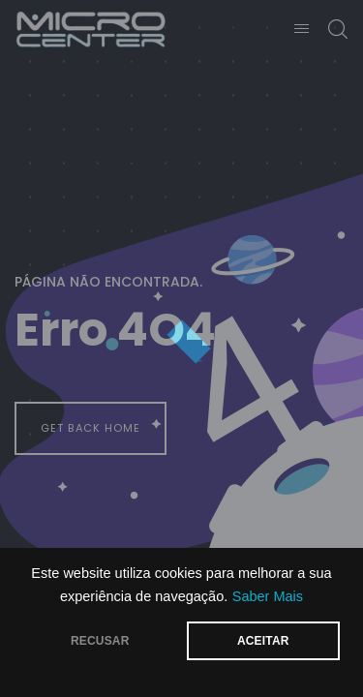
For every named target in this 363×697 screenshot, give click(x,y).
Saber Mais (267, 596)
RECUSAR (100, 641)
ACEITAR (263, 641)
